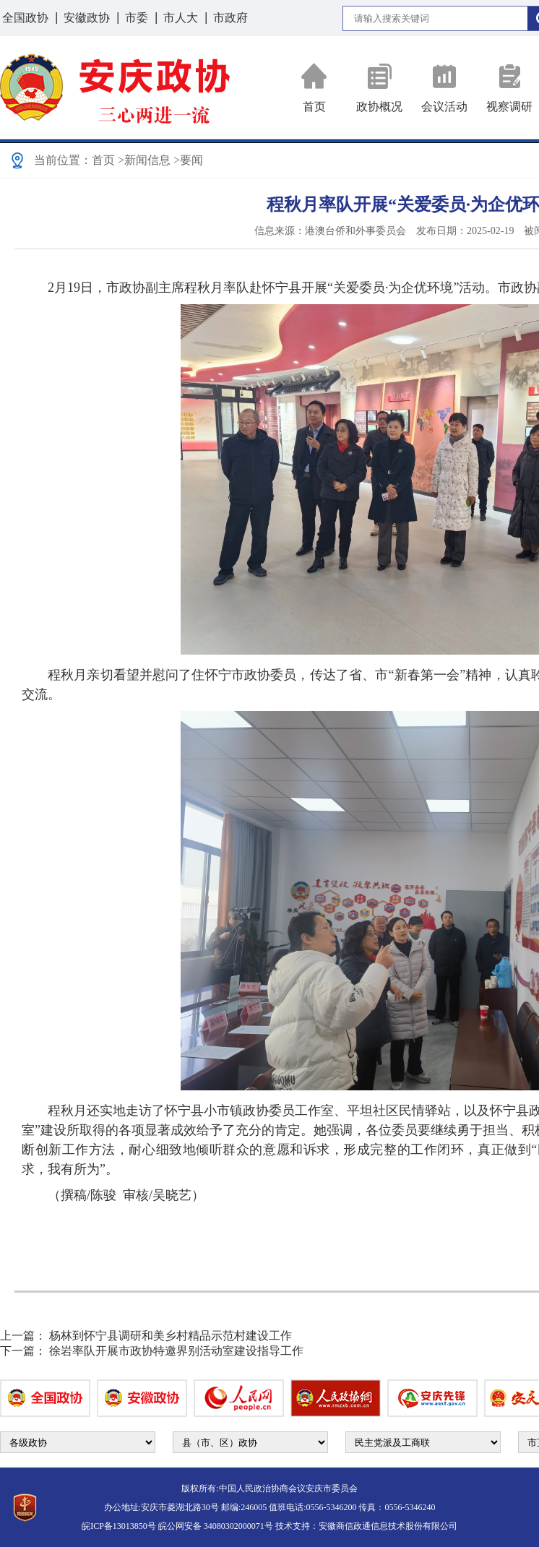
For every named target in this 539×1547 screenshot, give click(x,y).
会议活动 (444, 88)
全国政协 (25, 18)
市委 (136, 18)
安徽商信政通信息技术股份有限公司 (388, 1526)
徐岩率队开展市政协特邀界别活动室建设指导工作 (176, 1351)
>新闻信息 (144, 160)
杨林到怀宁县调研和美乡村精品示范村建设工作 (170, 1336)
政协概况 (379, 88)
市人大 (180, 18)
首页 (314, 88)
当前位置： (63, 160)
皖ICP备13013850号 (119, 1526)
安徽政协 (87, 18)
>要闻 (188, 160)
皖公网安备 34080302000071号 (215, 1526)
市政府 (230, 18)
